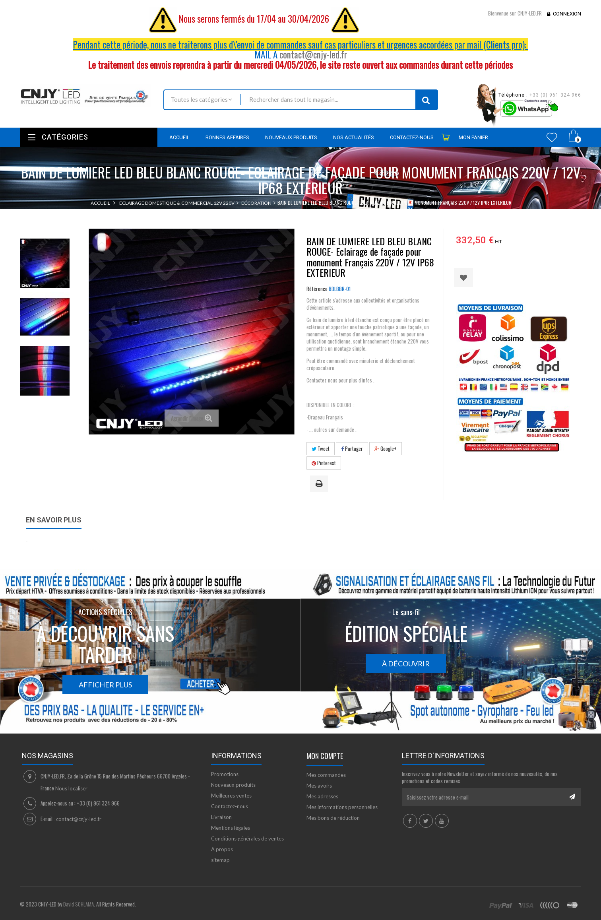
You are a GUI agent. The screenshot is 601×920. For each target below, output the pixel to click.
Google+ (385, 448)
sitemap (220, 860)
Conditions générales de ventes (247, 838)
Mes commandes (326, 775)
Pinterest (324, 463)
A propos (222, 849)
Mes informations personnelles (342, 807)
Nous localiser (71, 788)
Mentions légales (230, 828)
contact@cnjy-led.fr (313, 54)
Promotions (224, 774)
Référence (317, 288)
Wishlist (552, 137)
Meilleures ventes (231, 795)
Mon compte (324, 756)
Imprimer (320, 484)
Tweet (321, 448)
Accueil (100, 203)
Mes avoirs (319, 785)
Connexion (567, 14)
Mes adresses (322, 796)
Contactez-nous (229, 806)
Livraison (221, 817)
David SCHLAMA (78, 904)
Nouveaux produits (233, 785)
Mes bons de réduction (333, 818)
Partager (352, 448)
